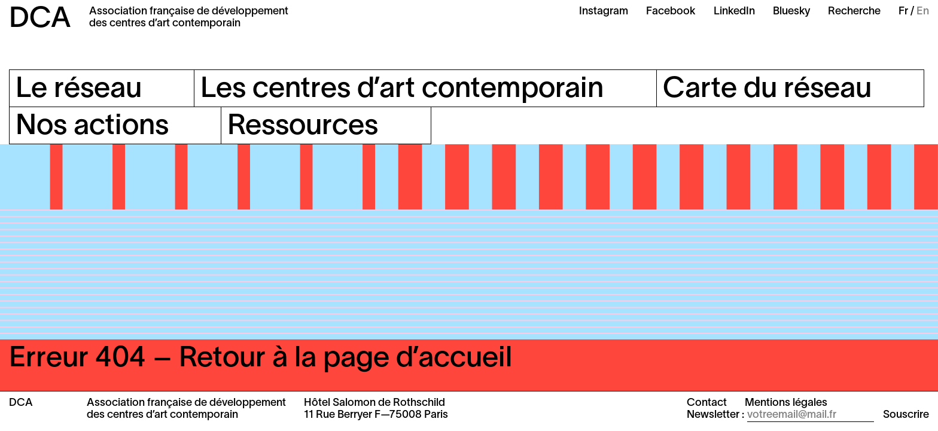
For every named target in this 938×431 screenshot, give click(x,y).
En (922, 12)
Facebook (671, 12)
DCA (40, 20)
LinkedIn (734, 12)
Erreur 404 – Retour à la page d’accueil (260, 359)
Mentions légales (786, 403)
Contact (707, 403)
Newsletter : (715, 415)
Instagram (603, 12)
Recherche (854, 12)
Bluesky (791, 12)
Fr (903, 12)
